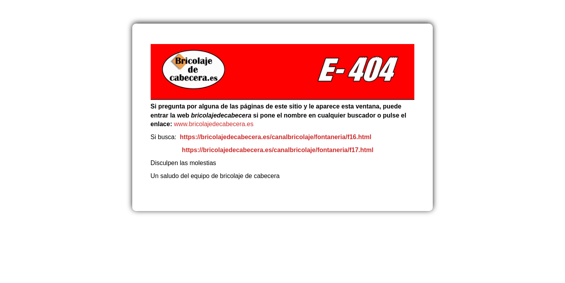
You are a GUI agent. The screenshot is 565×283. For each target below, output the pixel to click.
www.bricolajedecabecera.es (214, 124)
